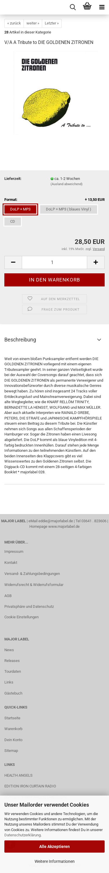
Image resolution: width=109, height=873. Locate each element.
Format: (54, 200)
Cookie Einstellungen (21, 617)
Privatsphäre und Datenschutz (29, 606)
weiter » (32, 23)
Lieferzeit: (13, 178)
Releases (12, 660)
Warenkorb (13, 729)
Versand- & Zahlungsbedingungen (32, 573)
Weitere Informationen (55, 861)
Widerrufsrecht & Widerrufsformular (33, 584)
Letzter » (52, 23)
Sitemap (11, 750)
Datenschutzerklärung (22, 835)
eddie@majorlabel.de (55, 521)
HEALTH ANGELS (18, 775)
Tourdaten (12, 671)
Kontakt (10, 562)
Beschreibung (20, 340)
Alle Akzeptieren (54, 846)
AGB (8, 596)
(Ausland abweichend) (67, 184)
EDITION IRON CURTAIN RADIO (30, 786)
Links (8, 682)
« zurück (14, 23)
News (9, 650)
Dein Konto (13, 740)
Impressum (13, 551)
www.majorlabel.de (64, 526)
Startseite (12, 718)
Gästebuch (13, 693)
